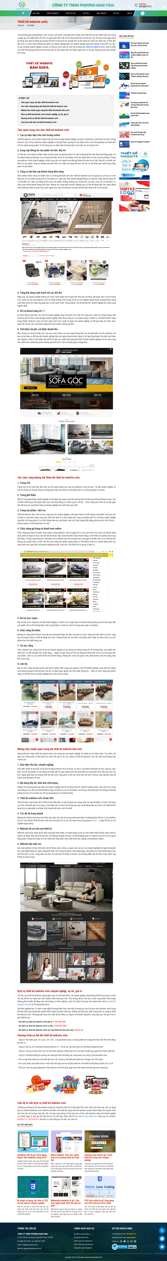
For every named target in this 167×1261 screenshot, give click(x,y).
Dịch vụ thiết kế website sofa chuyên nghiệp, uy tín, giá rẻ (44, 114)
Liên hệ (129, 13)
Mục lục (66, 97)
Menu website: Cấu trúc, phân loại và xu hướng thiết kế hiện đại (65, 1157)
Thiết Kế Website (53, 13)
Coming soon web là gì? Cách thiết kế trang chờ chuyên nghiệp (98, 1157)
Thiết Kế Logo (71, 13)
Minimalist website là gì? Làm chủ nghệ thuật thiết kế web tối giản (66, 1203)
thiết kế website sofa (95, 47)
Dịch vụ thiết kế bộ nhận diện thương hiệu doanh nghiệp (139, 65)
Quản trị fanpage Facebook (140, 142)
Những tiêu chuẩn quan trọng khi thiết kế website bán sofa (45, 110)
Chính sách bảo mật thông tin (83, 1244)
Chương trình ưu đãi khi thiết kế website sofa (39, 118)
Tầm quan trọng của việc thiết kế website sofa (40, 102)
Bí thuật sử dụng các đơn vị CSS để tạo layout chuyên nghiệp (32, 1201)
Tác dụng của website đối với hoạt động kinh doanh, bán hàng (140, 105)
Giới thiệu (36, 13)
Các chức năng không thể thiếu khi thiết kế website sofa (44, 106)
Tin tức (116, 13)
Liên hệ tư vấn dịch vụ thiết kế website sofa (38, 122)
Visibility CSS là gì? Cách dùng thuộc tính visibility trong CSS (32, 1156)
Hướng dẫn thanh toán (81, 1237)
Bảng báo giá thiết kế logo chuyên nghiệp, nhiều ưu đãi (140, 55)
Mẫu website (101, 13)
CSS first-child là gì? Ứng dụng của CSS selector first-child (99, 1201)
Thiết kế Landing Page (138, 93)
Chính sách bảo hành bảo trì (83, 1241)
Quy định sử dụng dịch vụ (82, 1234)
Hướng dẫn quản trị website (83, 1248)
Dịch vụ (86, 13)
